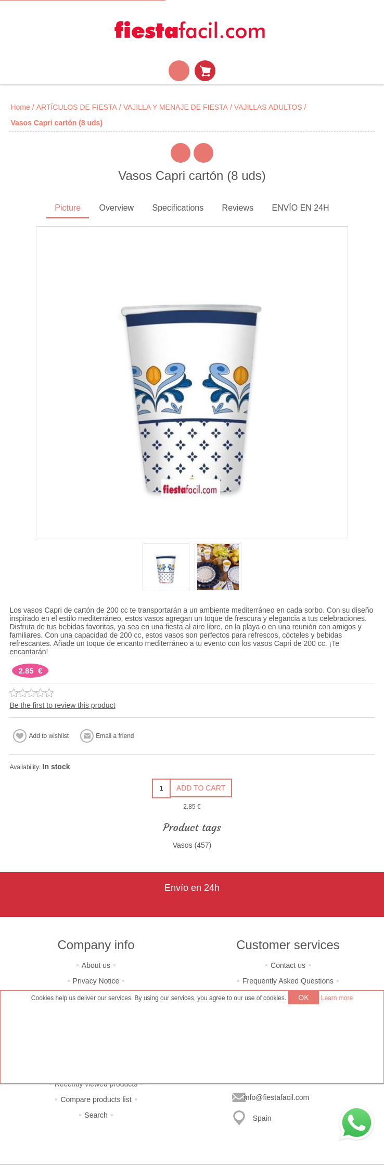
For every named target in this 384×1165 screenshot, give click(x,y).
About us (96, 965)
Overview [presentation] (116, 207)
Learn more (337, 998)
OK (303, 997)
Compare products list (95, 1099)
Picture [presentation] (68, 207)
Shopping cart (205, 70)
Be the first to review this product (62, 705)
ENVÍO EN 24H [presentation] (300, 207)
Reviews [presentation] (237, 207)
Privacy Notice (96, 981)
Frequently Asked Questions (288, 981)
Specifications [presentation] (178, 207)
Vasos (183, 845)
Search (95, 1115)
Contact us (288, 965)
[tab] (67, 208)
